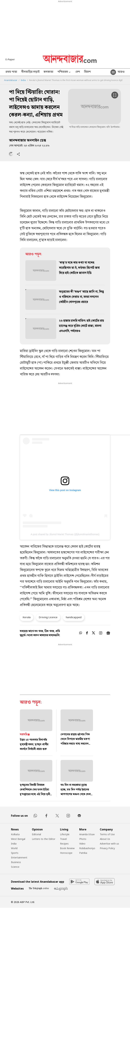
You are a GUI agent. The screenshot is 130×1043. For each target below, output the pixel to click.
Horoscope (66, 852)
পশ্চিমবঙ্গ (64, 72)
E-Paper (10, 59)
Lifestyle (64, 834)
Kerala (27, 617)
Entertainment (19, 857)
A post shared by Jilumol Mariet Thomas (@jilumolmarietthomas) (65, 534)
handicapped (73, 617)
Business (16, 862)
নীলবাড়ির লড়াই (30, 72)
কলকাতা (48, 72)
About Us (105, 839)
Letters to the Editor (43, 839)
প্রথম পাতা (11, 72)
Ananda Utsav (87, 834)
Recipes (64, 843)
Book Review (67, 848)
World (14, 848)
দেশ (77, 72)
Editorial (36, 834)
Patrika (83, 852)
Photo (82, 839)
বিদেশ (87, 72)
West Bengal (18, 839)
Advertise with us (109, 843)
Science (15, 866)
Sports (14, 852)
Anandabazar (10, 80)
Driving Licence (48, 617)
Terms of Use (107, 834)
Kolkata (15, 834)
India (23, 80)
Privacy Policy (107, 848)
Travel (63, 839)
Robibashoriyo (87, 848)
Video (82, 843)
